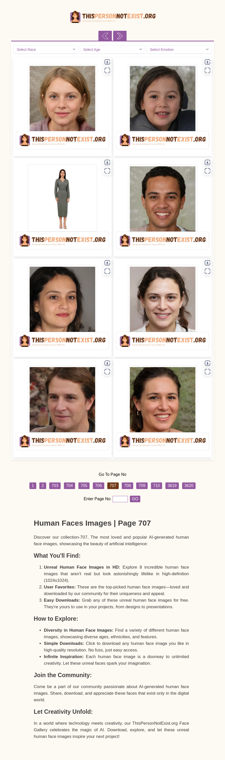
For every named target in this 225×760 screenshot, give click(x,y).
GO (135, 499)
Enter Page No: (98, 499)
